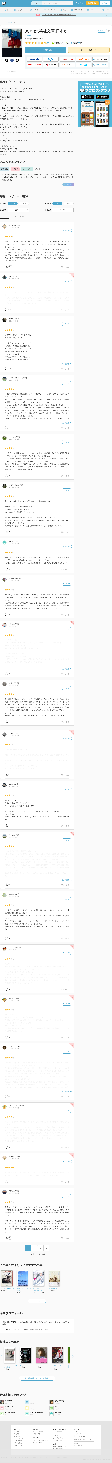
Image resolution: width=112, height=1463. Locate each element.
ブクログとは (79, 3)
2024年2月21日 (14, 487)
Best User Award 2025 (59, 1446)
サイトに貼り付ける (12, 71)
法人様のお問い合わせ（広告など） (84, 1439)
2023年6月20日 (14, 735)
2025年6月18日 (14, 543)
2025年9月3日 (13, 950)
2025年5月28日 (14, 227)
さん (12, 225)
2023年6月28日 (14, 1108)
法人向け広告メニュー (80, 1436)
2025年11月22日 (14, 439)
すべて (4, 216)
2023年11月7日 (14, 1001)
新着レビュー (18, 1436)
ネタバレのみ (19, 216)
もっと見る (68, 184)
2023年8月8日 (13, 837)
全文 (68, 203)
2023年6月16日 (14, 1158)
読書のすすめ (18, 1445)
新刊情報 (16, 1434)
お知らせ (76, 1431)
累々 (21, 1365)
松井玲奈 (28, 35)
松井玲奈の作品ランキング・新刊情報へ (37, 1378)
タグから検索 (36, 1434)
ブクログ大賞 (18, 1440)
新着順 (24, 203)
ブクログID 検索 (37, 1442)
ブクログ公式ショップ (59, 1440)
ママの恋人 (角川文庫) (8, 1288)
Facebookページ (78, 1445)
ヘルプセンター (78, 1434)
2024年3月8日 (13, 321)
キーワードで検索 (38, 1431)
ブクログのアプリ (58, 1438)
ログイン (104, 3)
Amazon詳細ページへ (89, 50)
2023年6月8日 (13, 380)
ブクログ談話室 (18, 1438)
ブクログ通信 (18, 1443)
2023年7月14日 (14, 581)
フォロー (66, 230)
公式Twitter (77, 1443)
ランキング (17, 1431)
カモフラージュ (41, 1365)
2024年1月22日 (14, 278)
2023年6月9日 (13, 626)
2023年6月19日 (14, 896)
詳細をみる (65, 267)
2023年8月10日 (14, 1049)
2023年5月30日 (14, 1193)
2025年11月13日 (14, 685)
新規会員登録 (92, 3)
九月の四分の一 (54, 1288)
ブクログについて (58, 1431)
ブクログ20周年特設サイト (60, 1448)
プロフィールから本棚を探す (41, 1440)
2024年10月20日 (14, 786)
